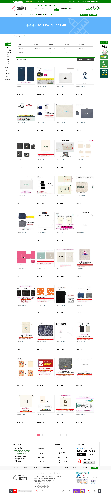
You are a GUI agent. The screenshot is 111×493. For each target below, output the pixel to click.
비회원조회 (79, 1)
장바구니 (83, 1)
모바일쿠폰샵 (85, 468)
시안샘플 (39, 14)
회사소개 (16, 468)
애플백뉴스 (75, 468)
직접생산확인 (8, 73)
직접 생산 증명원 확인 (18, 1)
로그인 (70, 1)
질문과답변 (88, 1)
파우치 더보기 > (20, 94)
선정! (44, 6)
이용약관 (36, 468)
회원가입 (74, 1)
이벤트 (53, 14)
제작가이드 (46, 14)
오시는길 (26, 468)
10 (64, 434)
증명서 (8, 70)
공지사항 (55, 468)
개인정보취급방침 (46, 468)
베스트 (32, 14)
